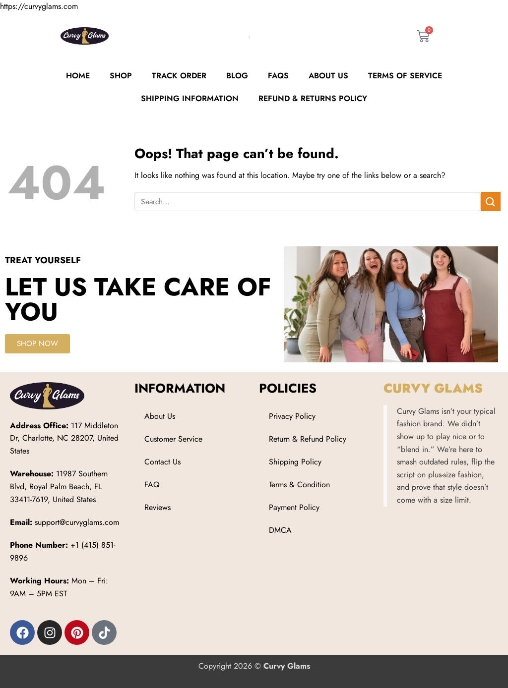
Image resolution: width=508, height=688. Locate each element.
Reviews (157, 507)
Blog (237, 75)
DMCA (280, 530)
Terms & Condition (299, 484)
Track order (179, 75)
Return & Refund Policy (307, 439)
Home (78, 75)
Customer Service (173, 439)
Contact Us (162, 461)
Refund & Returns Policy (312, 98)
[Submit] (491, 201)
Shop (121, 75)
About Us (328, 75)
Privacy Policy (292, 416)
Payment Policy (294, 507)
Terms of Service (405, 75)
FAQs (278, 75)
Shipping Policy (295, 461)
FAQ (152, 484)
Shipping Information (190, 98)
